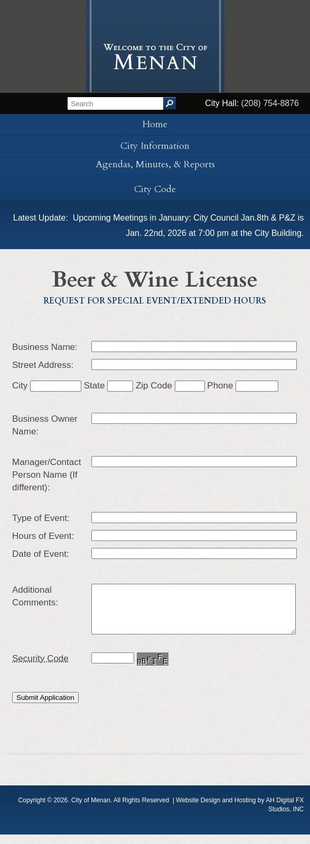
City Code (155, 189)
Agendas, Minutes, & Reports (155, 164)
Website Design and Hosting (216, 809)
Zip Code (170, 386)
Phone (242, 386)
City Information (155, 146)
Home (155, 124)
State (108, 386)
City (46, 386)
